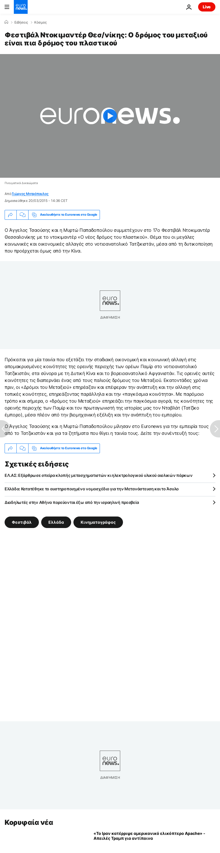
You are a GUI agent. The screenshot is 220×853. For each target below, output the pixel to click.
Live (207, 6)
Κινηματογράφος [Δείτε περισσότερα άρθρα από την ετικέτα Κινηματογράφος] (98, 521)
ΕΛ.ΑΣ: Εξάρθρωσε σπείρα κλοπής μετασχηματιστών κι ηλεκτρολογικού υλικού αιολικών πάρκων (99, 475)
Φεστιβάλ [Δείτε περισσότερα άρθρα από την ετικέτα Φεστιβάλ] (22, 521)
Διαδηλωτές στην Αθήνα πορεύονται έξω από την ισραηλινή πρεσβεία (72, 502)
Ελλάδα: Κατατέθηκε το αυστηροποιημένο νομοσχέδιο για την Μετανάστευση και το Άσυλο (92, 488)
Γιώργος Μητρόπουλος (30, 194)
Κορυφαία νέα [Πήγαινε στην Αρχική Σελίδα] (29, 822)
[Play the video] (110, 116)
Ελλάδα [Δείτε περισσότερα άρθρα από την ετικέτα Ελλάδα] (56, 521)
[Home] (6, 22)
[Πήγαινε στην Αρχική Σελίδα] (21, 7)
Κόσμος (40, 22)
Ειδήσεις (21, 22)
